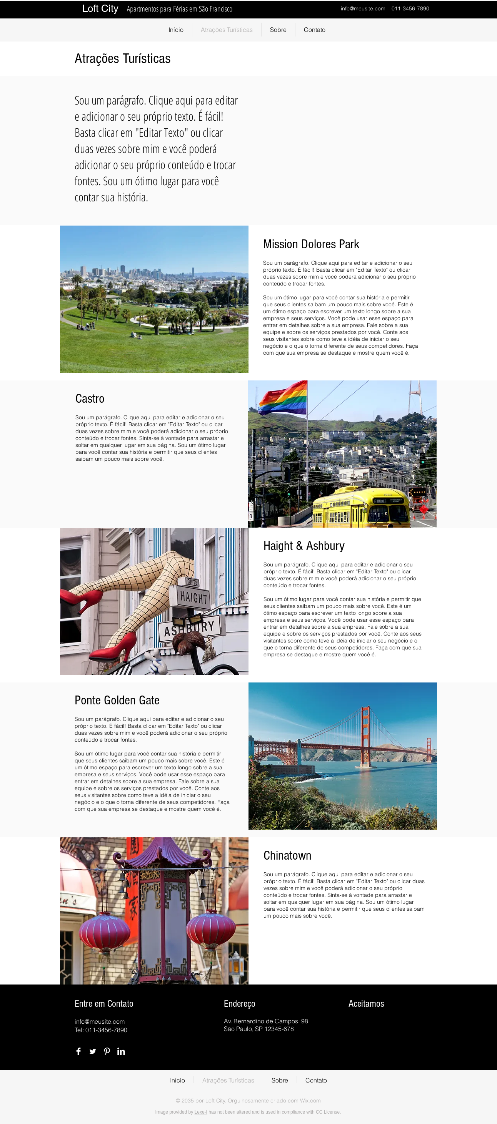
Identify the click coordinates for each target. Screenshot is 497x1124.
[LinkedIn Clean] (121, 1051)
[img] (357, 1026)
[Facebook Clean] (78, 1051)
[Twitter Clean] (93, 1051)
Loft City (101, 8)
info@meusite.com (363, 8)
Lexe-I (201, 1112)
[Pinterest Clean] (107, 1051)
